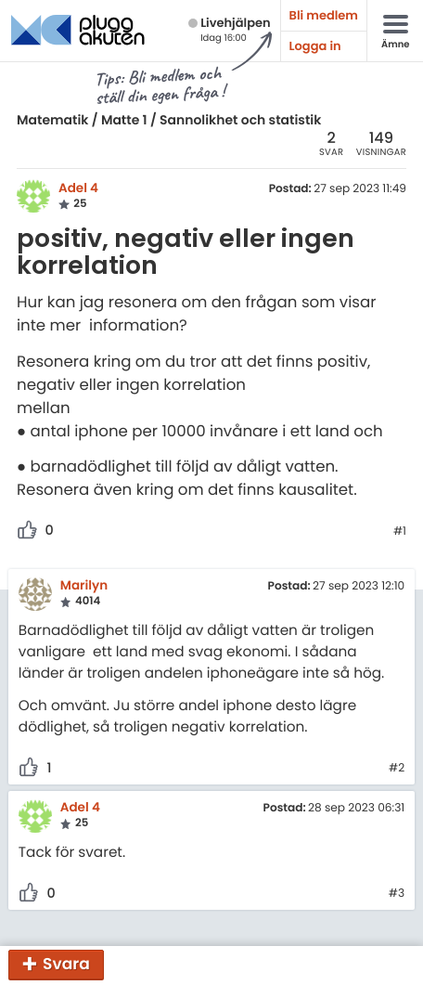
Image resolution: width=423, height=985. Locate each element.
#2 (396, 768)
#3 (396, 894)
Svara (66, 964)
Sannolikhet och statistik (240, 119)
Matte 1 (124, 119)
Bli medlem (323, 15)
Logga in (315, 46)
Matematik (52, 119)
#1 (399, 532)
